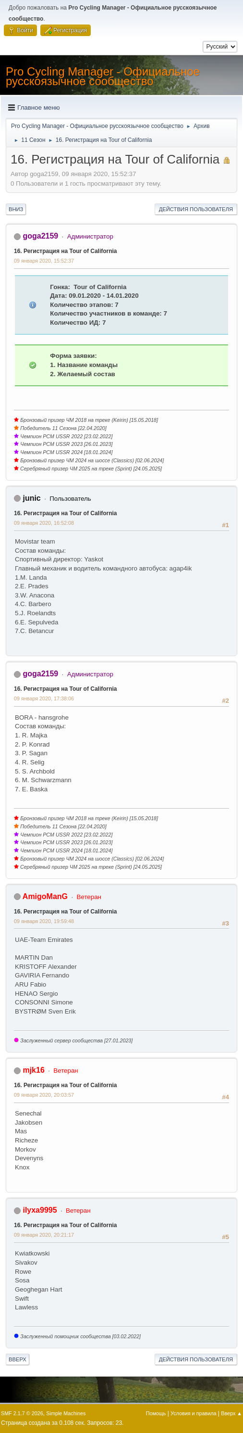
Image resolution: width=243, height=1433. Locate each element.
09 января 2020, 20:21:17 (44, 1235)
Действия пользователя (196, 209)
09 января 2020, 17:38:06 (44, 698)
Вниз (16, 209)
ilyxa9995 (40, 1210)
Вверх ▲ (231, 1413)
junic (31, 498)
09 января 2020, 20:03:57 (44, 1095)
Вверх (17, 1359)
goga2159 (40, 236)
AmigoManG (45, 896)
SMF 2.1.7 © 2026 (22, 1413)
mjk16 (33, 1070)
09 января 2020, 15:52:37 (44, 261)
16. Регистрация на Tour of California (65, 251)
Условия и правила (193, 1413)
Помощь (156, 1413)
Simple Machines (65, 1413)
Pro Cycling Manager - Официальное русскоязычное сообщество (103, 76)
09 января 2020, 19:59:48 (44, 921)
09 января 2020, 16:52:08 (44, 523)
